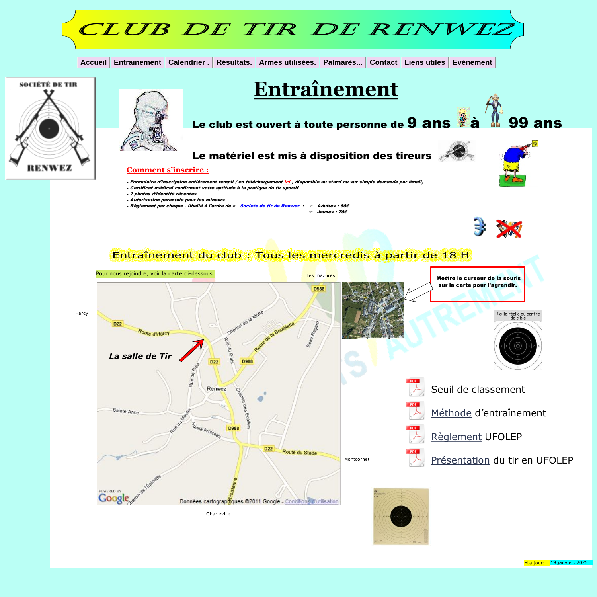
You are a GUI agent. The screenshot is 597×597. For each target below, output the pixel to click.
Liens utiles (424, 62)
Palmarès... (343, 62)
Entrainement (137, 62)
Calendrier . (188, 62)
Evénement (472, 62)
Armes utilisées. (287, 62)
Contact (383, 62)
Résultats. (234, 62)
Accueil (93, 62)
